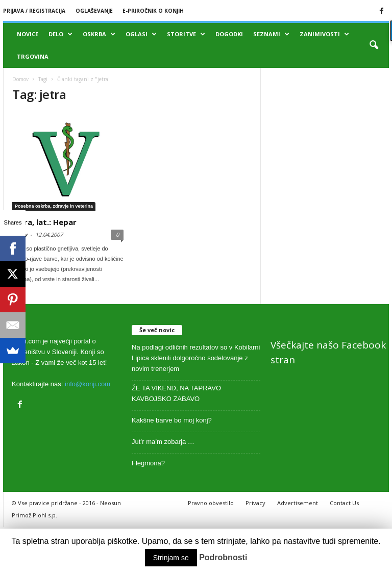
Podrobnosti (223, 557)
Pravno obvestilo (211, 503)
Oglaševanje (94, 10)
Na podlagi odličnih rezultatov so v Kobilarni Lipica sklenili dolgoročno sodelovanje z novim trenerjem (196, 357)
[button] (373, 45)
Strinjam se (171, 558)
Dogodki (229, 34)
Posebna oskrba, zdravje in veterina (54, 206)
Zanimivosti (324, 34)
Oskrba (99, 34)
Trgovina (32, 56)
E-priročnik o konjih (153, 10)
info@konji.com (87, 384)
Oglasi (141, 34)
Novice (27, 34)
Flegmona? (148, 463)
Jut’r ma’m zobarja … (163, 441)
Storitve (186, 34)
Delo (60, 34)
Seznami (271, 34)
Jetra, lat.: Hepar (44, 222)
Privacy (255, 503)
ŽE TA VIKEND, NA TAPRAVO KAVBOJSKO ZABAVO (176, 393)
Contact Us (344, 503)
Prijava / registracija (34, 10)
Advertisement (297, 503)
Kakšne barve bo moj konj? (172, 420)
